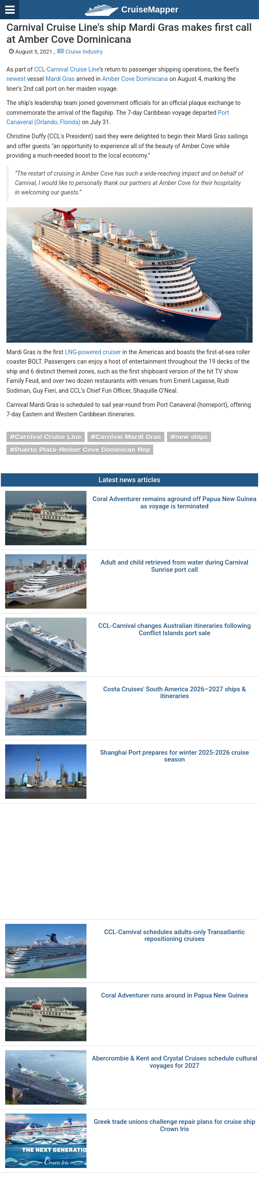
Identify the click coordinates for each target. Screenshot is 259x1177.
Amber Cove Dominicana (135, 78)
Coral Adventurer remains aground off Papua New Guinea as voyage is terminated (174, 503)
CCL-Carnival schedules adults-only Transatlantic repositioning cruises (174, 936)
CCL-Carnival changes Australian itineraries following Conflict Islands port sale (174, 629)
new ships (192, 437)
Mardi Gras (59, 78)
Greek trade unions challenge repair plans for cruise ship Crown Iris (174, 1125)
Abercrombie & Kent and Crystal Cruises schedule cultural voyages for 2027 (174, 1062)
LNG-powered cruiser (93, 352)
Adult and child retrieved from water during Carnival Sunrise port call (174, 566)
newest (16, 78)
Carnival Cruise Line (48, 437)
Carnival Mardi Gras (128, 437)
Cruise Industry (79, 51)
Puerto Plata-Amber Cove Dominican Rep (82, 450)
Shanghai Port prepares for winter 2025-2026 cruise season (174, 756)
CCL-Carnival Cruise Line (66, 69)
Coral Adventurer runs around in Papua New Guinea (174, 995)
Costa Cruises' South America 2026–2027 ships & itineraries (174, 693)
